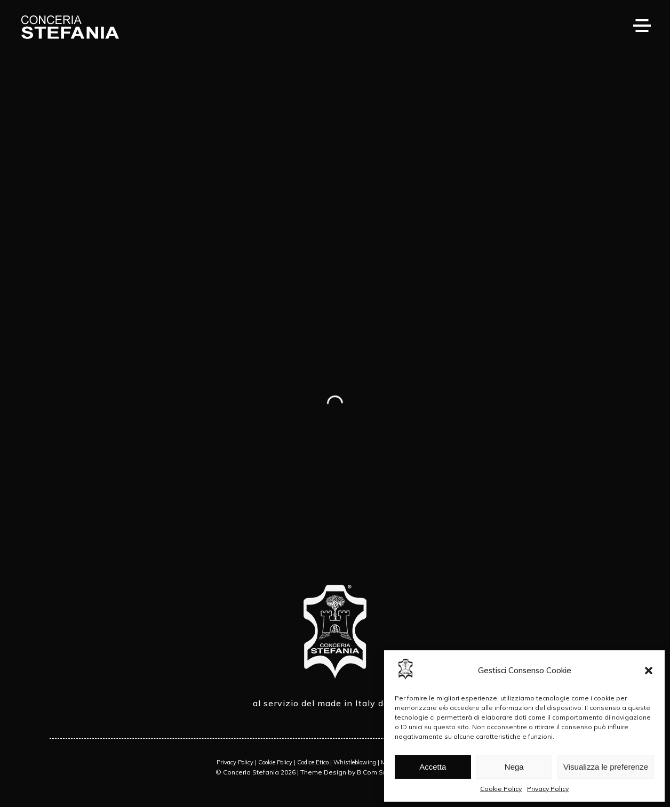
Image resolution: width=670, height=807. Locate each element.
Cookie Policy (501, 789)
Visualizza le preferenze (605, 766)
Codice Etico (313, 762)
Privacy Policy (548, 789)
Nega (514, 766)
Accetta (432, 766)
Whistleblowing (354, 762)
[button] (648, 670)
